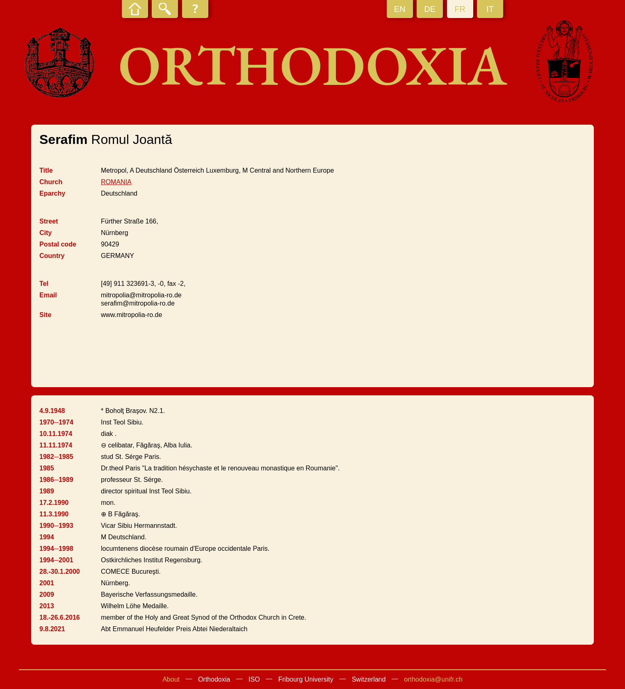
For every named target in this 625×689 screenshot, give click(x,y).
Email (48, 295)
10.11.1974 (55, 433)
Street (48, 221)
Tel (43, 283)
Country (51, 255)
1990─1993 (56, 525)
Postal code (57, 244)
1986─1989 (56, 479)
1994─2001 (56, 560)
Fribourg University (305, 679)
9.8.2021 (52, 628)
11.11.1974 (55, 445)
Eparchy (52, 193)
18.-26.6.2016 (59, 617)
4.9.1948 (52, 410)
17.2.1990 (53, 502)
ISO (254, 679)
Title (46, 170)
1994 (46, 537)
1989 (46, 491)
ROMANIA (116, 181)
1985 (46, 468)
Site (45, 314)
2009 (46, 594)
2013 (46, 605)
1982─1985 (56, 456)
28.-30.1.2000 (59, 571)
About (171, 679)
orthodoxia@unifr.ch (433, 679)
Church (50, 181)
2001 (46, 582)
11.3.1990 (53, 514)
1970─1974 (56, 422)
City (45, 232)
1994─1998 (56, 548)
